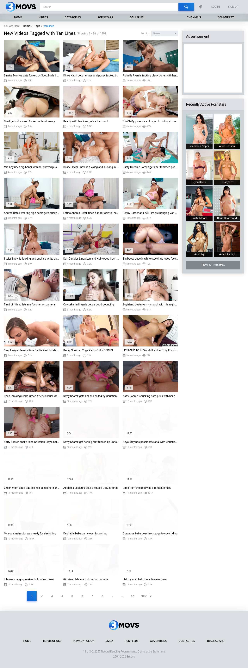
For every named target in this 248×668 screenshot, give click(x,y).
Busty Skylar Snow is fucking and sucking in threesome (91, 167)
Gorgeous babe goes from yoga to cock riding (150, 533)
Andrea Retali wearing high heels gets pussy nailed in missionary (31, 212)
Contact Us (187, 640)
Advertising (158, 640)
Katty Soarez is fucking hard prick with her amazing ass (150, 396)
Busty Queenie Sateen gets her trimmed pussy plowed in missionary (150, 167)
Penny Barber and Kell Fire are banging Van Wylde (150, 212)
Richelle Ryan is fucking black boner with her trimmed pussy (150, 75)
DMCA (109, 640)
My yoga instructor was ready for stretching (30, 533)
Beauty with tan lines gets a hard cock (86, 121)
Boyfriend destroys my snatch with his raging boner (150, 304)
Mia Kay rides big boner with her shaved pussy (31, 167)
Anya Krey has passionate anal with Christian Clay (150, 441)
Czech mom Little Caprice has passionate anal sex (31, 487)
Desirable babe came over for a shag (85, 533)
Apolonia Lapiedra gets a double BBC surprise (90, 487)
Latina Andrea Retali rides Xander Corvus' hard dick (91, 212)
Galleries (137, 17)
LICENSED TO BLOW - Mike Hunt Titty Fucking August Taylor (150, 350)
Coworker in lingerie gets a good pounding (88, 304)
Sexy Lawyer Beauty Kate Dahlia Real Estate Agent (31, 350)
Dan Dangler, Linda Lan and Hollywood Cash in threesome (91, 258)
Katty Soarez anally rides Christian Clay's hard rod (31, 441)
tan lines (49, 25)
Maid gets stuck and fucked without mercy (29, 121)
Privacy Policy (83, 640)
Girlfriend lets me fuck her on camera (85, 579)
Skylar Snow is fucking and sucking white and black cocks (31, 258)
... (122, 596)
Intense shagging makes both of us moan (29, 579)
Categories (73, 17)
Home (18, 17)
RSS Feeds (131, 640)
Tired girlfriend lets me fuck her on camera (29, 304)
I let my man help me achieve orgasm (145, 579)
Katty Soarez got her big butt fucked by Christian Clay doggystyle (91, 441)
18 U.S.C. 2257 (216, 640)
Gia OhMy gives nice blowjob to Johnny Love (149, 121)
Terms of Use (52, 640)
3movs (131, 656)
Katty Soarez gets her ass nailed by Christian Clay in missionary (91, 396)
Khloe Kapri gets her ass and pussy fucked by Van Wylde (91, 75)
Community (226, 17)
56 (132, 596)
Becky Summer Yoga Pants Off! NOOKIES (88, 350)
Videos (43, 17)
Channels (194, 17)
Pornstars (105, 17)
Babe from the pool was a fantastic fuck (147, 487)
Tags (37, 25)
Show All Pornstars (213, 265)
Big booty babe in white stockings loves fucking (150, 258)
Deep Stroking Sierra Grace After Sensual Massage (31, 396)
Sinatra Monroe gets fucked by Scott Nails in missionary (31, 75)
